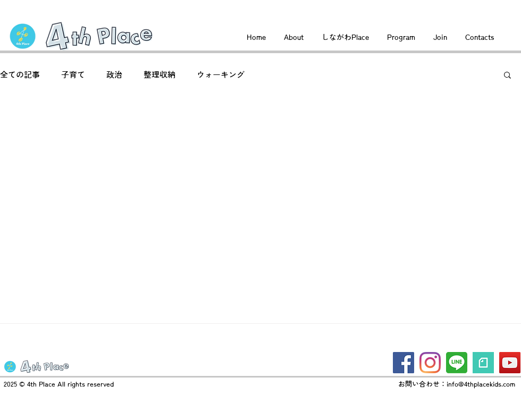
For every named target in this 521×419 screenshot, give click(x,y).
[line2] (456, 362)
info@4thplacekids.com (481, 384)
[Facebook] (403, 362)
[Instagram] (430, 362)
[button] (507, 75)
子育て (73, 75)
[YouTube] (509, 362)
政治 (114, 75)
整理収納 (159, 75)
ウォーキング (221, 75)
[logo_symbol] (483, 362)
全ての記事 (20, 75)
